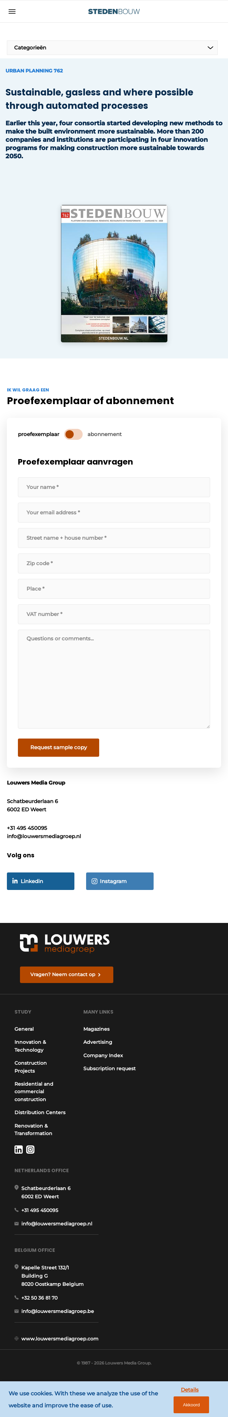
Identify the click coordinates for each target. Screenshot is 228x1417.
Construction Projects (30, 1066)
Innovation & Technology (30, 1045)
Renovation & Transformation (33, 1136)
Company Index (104, 1054)
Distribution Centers (29, 1115)
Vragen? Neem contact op (62, 973)
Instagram (113, 879)
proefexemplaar (38, 433)
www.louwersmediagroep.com (60, 1346)
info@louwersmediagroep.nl (56, 1230)
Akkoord (201, 1402)
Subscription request (100, 1071)
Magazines (98, 1028)
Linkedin (32, 879)
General (24, 1028)
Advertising (99, 1041)
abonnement (104, 433)
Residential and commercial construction (33, 1090)
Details (168, 1401)
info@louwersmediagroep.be (57, 1319)
